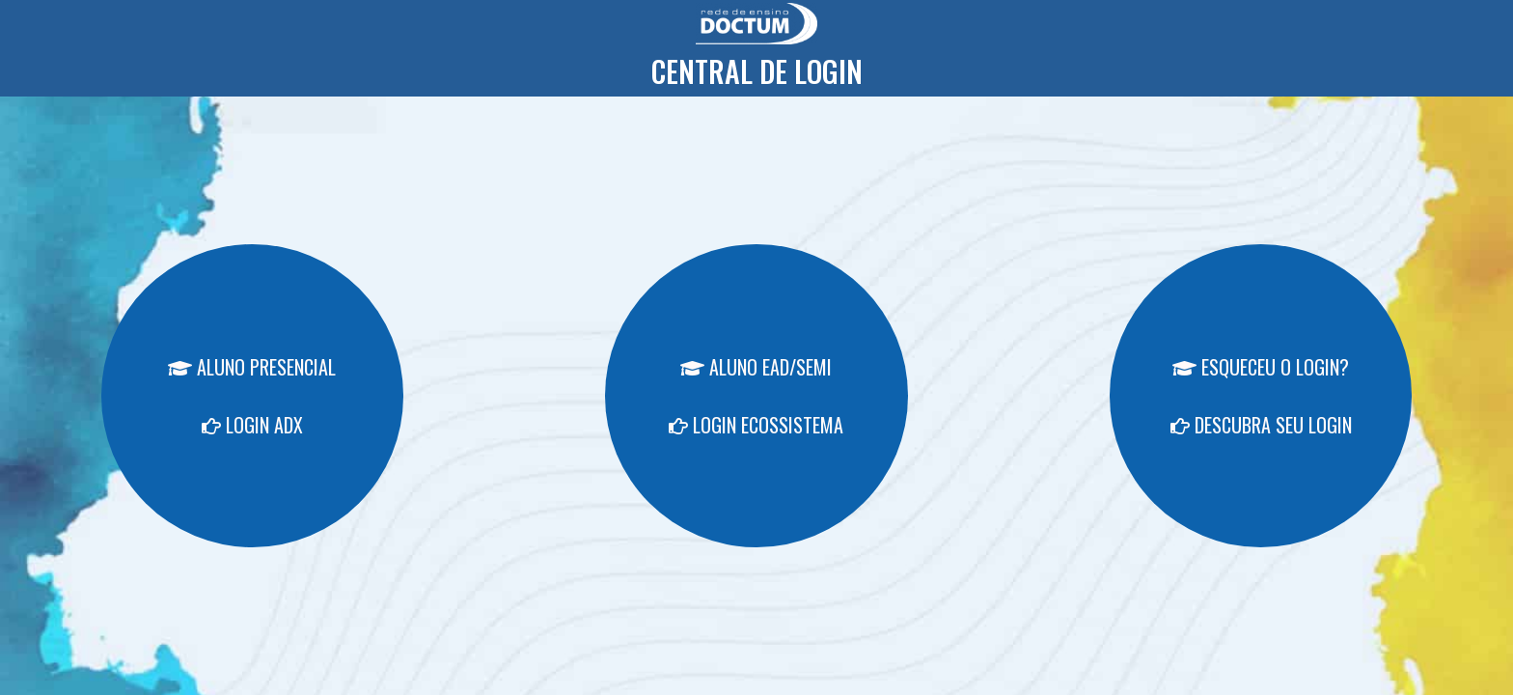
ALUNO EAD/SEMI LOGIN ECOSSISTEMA (756, 395)
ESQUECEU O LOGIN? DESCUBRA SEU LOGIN (1261, 395)
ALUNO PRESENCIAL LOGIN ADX (252, 395)
